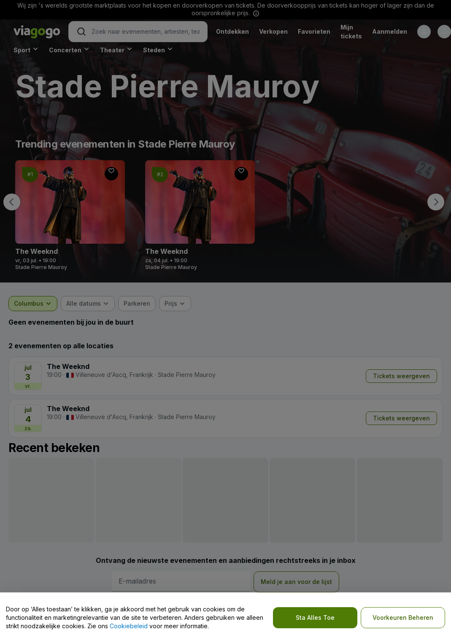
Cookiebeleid (129, 626)
